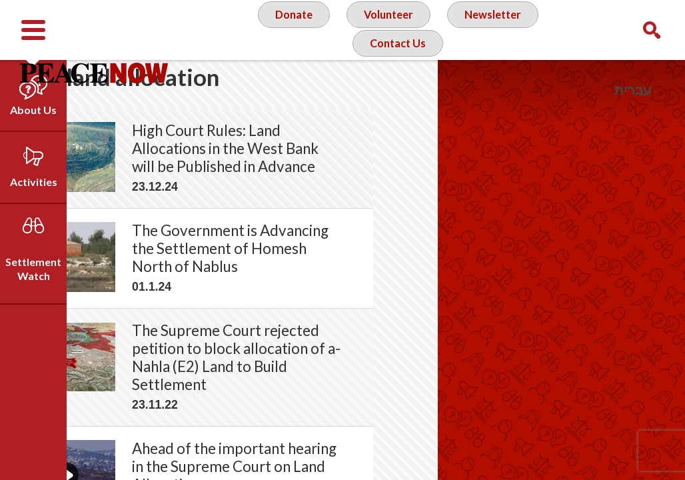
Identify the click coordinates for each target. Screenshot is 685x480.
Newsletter (496, 29)
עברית (633, 89)
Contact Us (397, 82)
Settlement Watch (33, 268)
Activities (33, 181)
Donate (286, 29)
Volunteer (386, 29)
